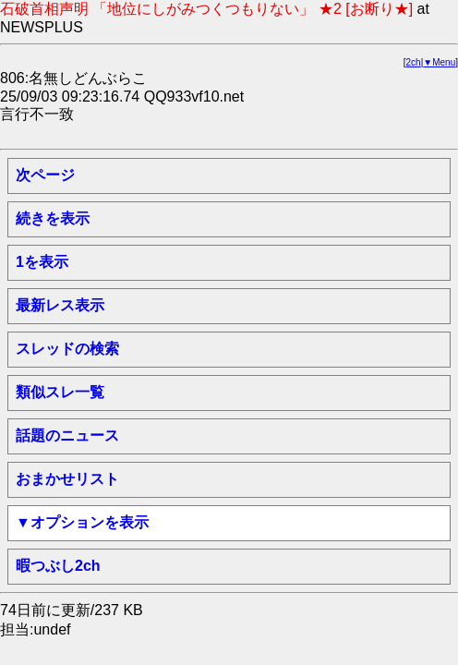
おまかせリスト (67, 479)
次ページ (45, 175)
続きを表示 (53, 218)
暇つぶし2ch (58, 566)
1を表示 (42, 262)
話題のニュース (67, 435)
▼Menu (439, 62)
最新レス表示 (60, 305)
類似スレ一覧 (60, 392)
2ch (413, 62)
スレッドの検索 (67, 349)
